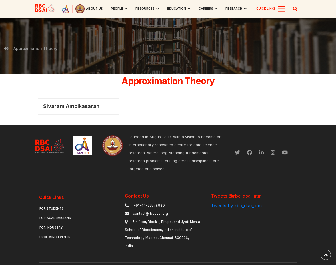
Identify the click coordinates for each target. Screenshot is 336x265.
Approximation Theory (35, 48)
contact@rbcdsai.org (150, 214)
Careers (206, 9)
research (233, 9)
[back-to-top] (326, 255)
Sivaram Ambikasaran (71, 106)
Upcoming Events (54, 237)
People (117, 9)
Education (176, 9)
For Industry (51, 228)
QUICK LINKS (266, 8)
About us (94, 9)
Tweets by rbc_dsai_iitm (236, 205)
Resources (145, 9)
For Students (51, 208)
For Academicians (55, 218)
